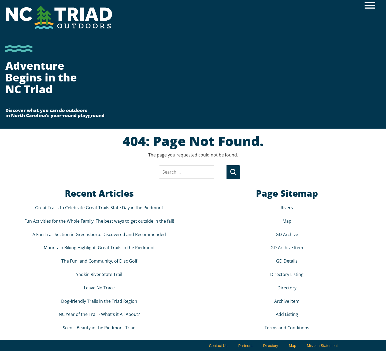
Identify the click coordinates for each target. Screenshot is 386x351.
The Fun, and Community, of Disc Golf (99, 261)
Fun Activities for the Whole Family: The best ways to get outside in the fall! (99, 221)
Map (287, 221)
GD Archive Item (286, 247)
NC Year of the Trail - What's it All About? (99, 314)
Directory (286, 287)
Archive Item (286, 301)
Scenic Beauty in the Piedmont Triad (99, 327)
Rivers (287, 207)
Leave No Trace (99, 287)
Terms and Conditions (287, 327)
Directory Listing (286, 274)
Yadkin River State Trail (99, 274)
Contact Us (218, 345)
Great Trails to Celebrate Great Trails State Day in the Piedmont (99, 207)
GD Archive (287, 234)
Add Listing (287, 314)
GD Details (287, 261)
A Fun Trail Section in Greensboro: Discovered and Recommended (99, 234)
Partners (245, 345)
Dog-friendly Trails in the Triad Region (99, 301)
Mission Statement (322, 345)
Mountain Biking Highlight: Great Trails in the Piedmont (99, 247)
